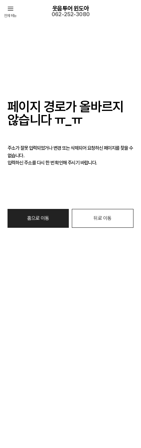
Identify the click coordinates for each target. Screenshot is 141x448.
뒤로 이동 (102, 218)
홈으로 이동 (38, 218)
